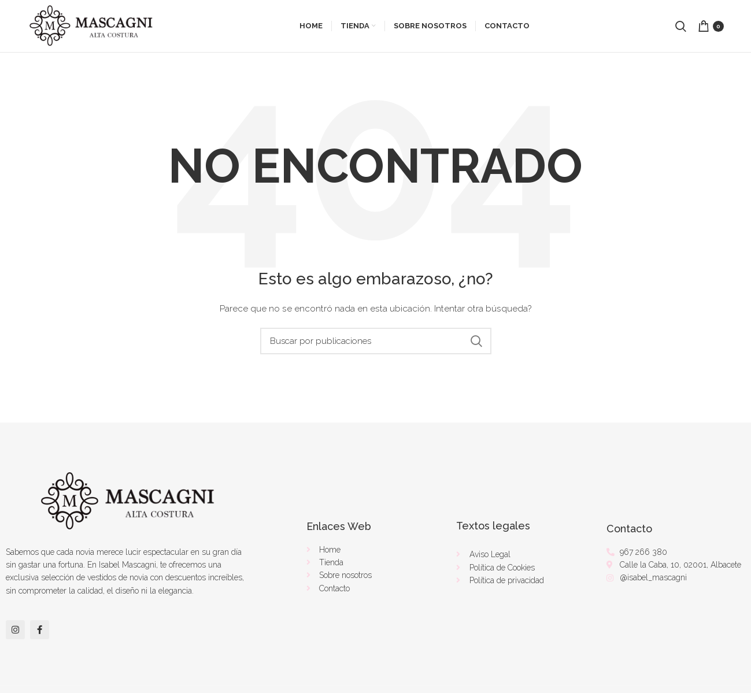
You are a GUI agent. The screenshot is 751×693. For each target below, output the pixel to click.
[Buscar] (375, 341)
